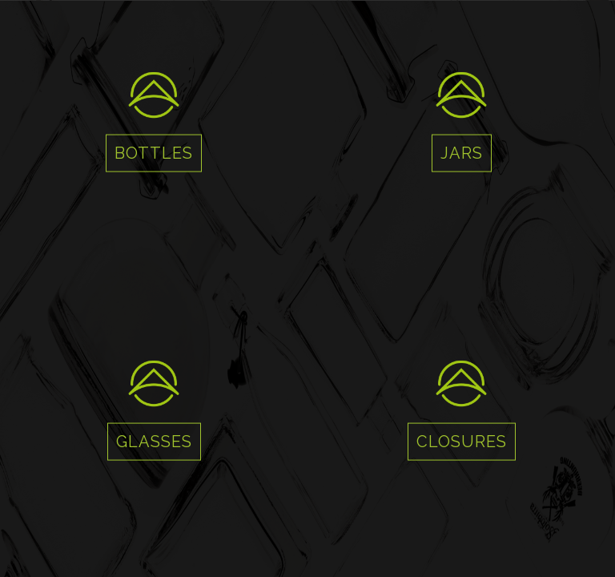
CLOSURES (461, 441)
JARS (461, 153)
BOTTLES (154, 153)
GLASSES (154, 441)
